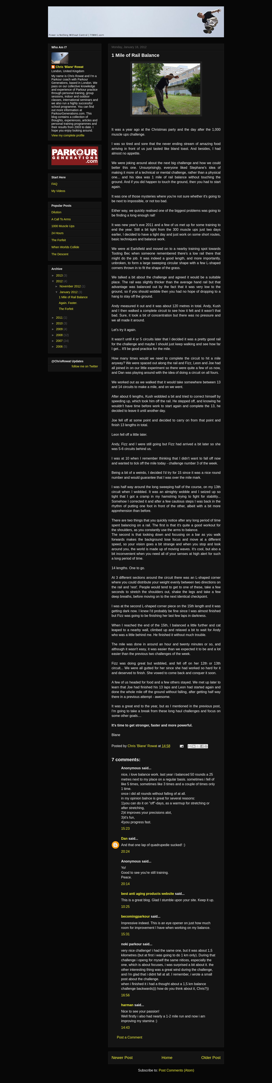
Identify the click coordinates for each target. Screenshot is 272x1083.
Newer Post (122, 1057)
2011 (60, 317)
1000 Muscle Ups (62, 226)
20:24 (125, 851)
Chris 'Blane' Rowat (69, 67)
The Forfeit (58, 240)
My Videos (58, 191)
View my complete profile (67, 135)
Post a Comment (129, 1037)
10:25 (125, 906)
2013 (60, 275)
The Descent (59, 254)
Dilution (56, 212)
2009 (60, 329)
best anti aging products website (147, 893)
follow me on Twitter (85, 366)
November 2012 (71, 286)
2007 (60, 340)
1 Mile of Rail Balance (73, 297)
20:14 (125, 884)
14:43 (125, 1027)
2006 (60, 346)
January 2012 (69, 292)
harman (127, 1005)
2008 (60, 335)
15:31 (125, 934)
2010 (60, 323)
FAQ (54, 184)
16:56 (125, 995)
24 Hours (57, 233)
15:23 (125, 828)
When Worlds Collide (65, 247)
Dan (124, 838)
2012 (60, 281)
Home (167, 1057)
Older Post (211, 1057)
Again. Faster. (68, 303)
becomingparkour (135, 916)
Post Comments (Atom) (176, 1070)
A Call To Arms (61, 219)
